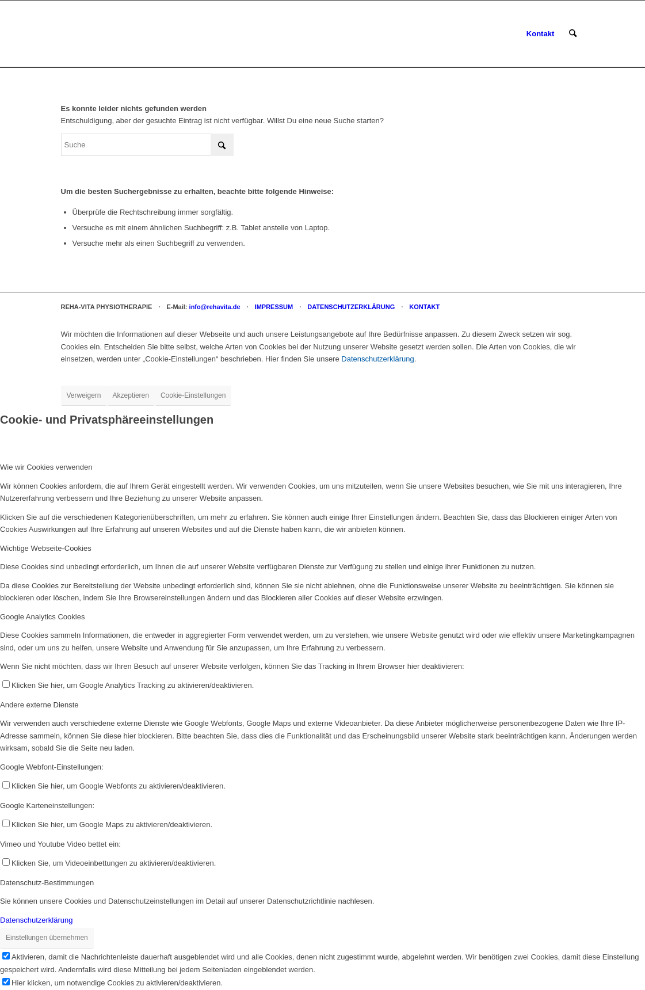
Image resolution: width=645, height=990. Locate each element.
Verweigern (84, 395)
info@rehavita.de (215, 306)
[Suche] (573, 34)
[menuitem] (540, 34)
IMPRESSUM (274, 306)
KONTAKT (424, 306)
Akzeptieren (131, 395)
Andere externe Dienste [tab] (39, 704)
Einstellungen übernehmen (47, 938)
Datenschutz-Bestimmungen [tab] (47, 882)
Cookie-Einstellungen (193, 395)
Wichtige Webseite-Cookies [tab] (45, 548)
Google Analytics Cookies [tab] (42, 616)
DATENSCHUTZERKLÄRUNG (351, 306)
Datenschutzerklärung (377, 359)
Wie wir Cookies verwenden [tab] (46, 467)
